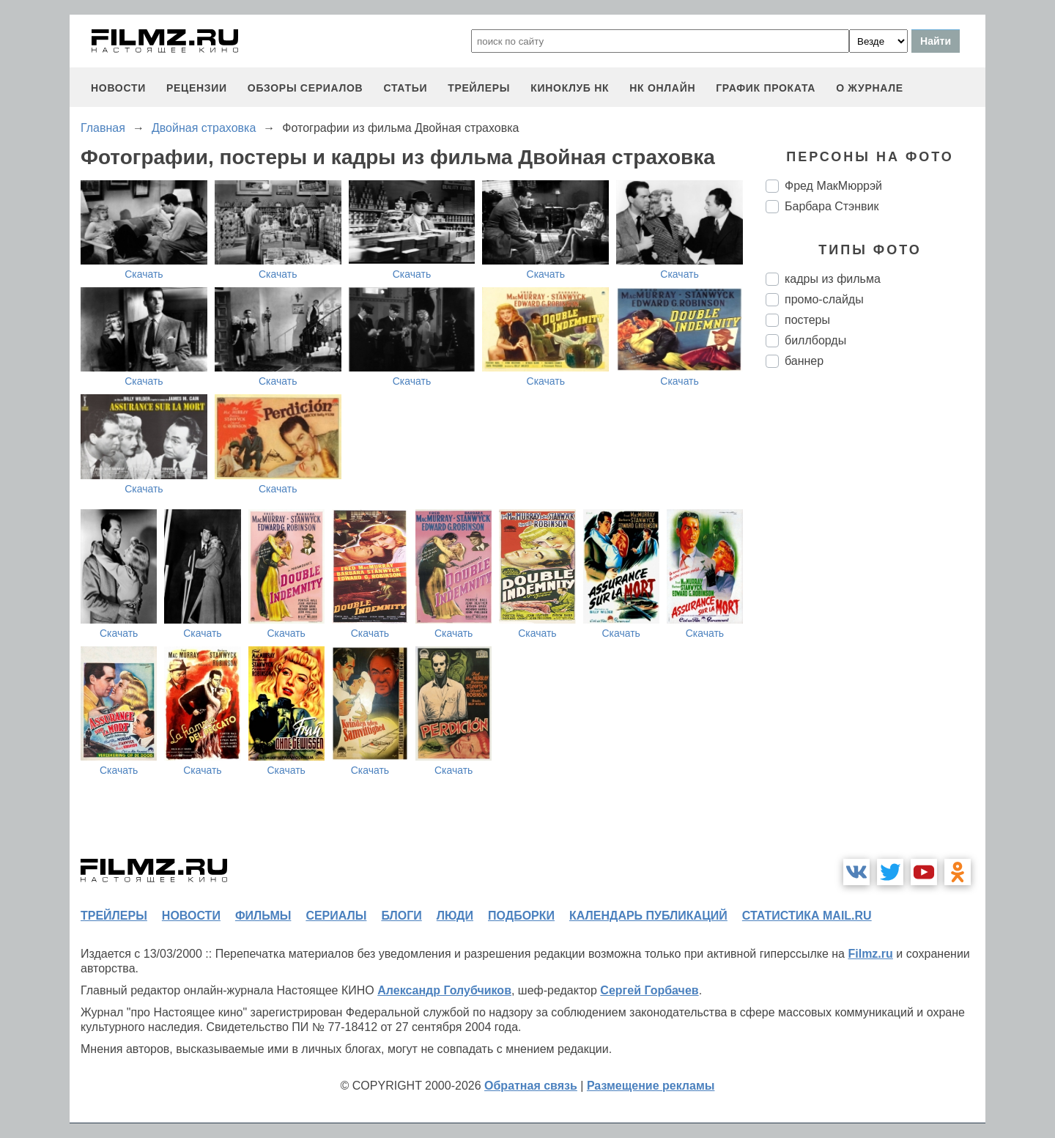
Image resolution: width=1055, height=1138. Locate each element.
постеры (807, 320)
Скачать (144, 274)
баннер (804, 361)
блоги (401, 915)
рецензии (196, 88)
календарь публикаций (648, 915)
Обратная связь (530, 1085)
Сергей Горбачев (649, 990)
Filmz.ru (870, 953)
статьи (405, 88)
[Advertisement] (875, 624)
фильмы (263, 915)
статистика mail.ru (807, 915)
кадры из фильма (833, 279)
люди (455, 915)
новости (118, 88)
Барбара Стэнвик (832, 206)
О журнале (869, 88)
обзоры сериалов (305, 88)
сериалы (336, 915)
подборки (521, 915)
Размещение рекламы (651, 1085)
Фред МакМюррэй (833, 186)
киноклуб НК (569, 88)
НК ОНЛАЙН (662, 88)
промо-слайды (824, 299)
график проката (765, 88)
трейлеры (479, 88)
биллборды (815, 340)
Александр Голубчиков (444, 990)
